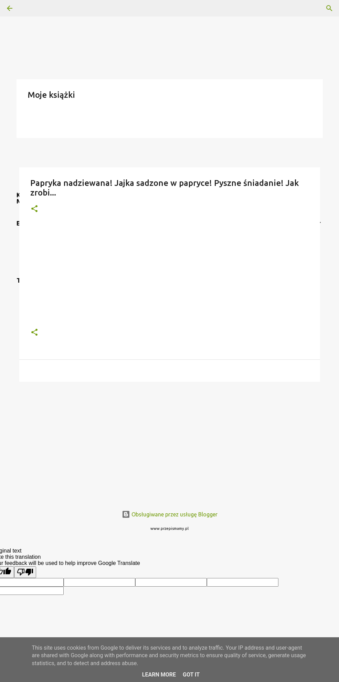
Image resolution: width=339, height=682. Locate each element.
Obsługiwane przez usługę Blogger (170, 514)
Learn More (159, 674)
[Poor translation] (25, 572)
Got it (191, 674)
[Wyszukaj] (29, 8)
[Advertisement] (170, 440)
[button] (34, 209)
